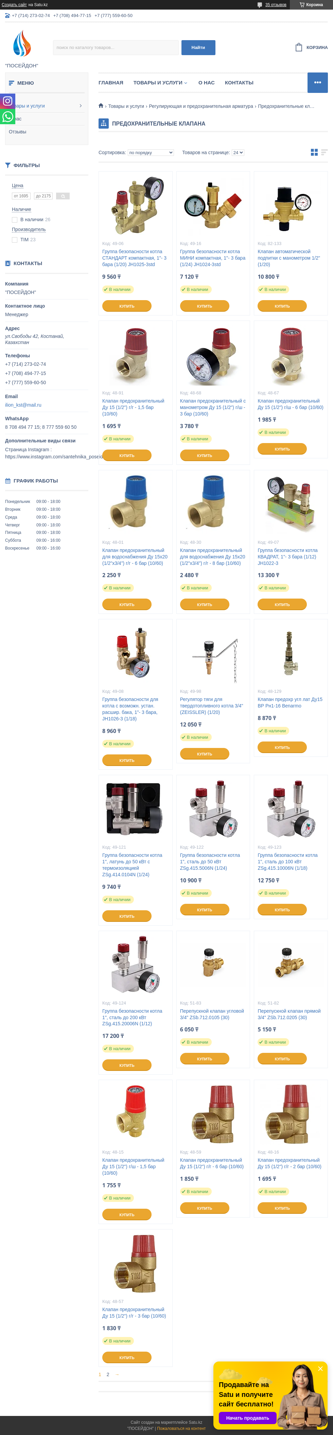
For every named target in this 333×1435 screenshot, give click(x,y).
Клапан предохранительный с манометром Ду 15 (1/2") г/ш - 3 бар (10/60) (213, 407)
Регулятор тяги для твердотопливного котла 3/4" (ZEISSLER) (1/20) (211, 706)
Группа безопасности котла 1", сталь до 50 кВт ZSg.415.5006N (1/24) (210, 861)
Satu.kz (195, 1422)
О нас (15, 118)
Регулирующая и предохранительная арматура (201, 106)
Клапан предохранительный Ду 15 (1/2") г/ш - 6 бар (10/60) (290, 404)
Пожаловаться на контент (181, 1428)
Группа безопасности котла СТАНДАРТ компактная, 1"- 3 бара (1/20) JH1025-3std (134, 258)
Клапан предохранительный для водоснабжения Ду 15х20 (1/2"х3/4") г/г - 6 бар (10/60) (135, 557)
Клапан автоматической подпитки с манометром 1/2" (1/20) (289, 258)
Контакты (239, 82)
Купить (126, 306)
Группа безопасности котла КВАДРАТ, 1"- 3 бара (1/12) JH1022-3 (287, 557)
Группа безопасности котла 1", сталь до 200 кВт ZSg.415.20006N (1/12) (132, 1017)
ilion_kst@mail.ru (23, 405)
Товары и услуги (27, 106)
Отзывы (17, 131)
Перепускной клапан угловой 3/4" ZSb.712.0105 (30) (212, 1014)
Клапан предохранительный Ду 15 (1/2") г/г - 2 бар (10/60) (289, 1163)
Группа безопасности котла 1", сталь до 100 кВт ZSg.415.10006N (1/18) (287, 861)
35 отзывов (275, 4)
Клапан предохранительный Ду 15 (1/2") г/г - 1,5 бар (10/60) (133, 407)
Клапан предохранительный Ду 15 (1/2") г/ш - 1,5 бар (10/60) (133, 1166)
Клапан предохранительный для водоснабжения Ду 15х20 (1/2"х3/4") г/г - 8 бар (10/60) (212, 557)
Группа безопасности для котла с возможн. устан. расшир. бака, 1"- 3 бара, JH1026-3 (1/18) (130, 709)
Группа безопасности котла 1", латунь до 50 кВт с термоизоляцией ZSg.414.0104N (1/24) (132, 864)
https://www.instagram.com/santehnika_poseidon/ (57, 456)
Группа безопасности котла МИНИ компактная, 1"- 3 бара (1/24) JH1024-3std (212, 258)
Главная (111, 82)
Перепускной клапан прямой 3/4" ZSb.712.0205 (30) (289, 1014)
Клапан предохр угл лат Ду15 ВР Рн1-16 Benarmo (290, 702)
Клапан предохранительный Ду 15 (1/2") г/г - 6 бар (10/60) (212, 1163)
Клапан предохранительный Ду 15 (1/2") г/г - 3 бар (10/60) (134, 1313)
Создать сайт (14, 4)
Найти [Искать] (198, 47)
